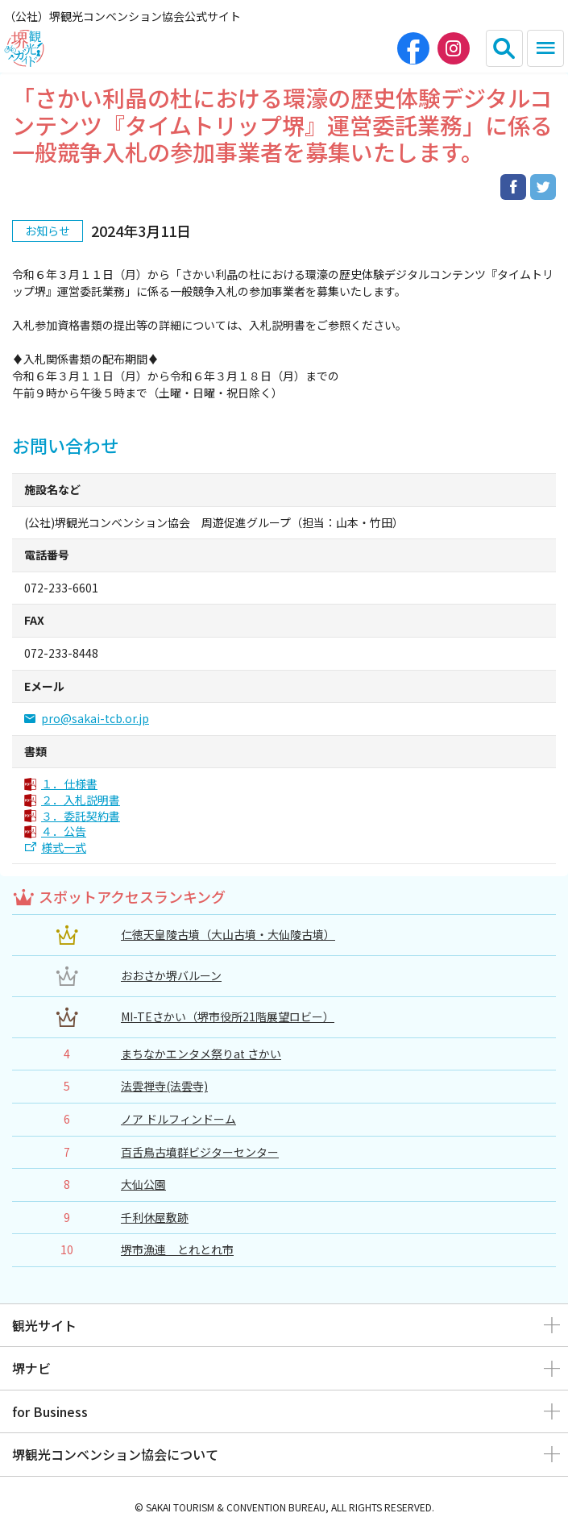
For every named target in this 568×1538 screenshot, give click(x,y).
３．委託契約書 (80, 816)
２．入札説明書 (80, 800)
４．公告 (63, 831)
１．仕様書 (69, 784)
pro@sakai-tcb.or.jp (95, 718)
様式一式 (63, 847)
